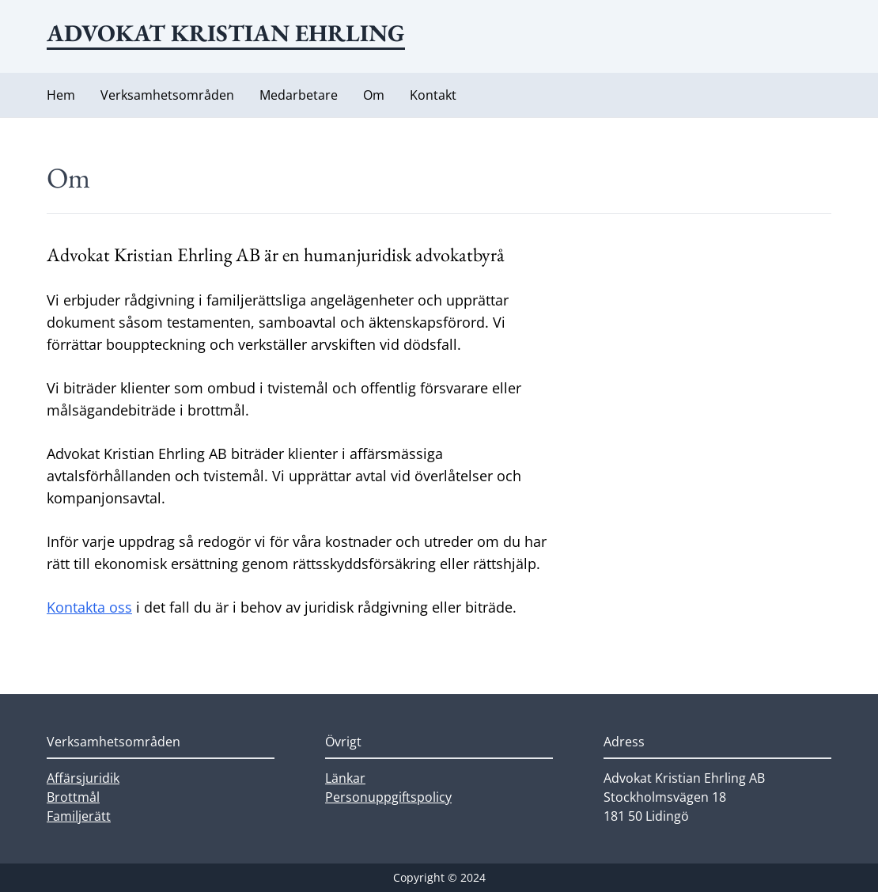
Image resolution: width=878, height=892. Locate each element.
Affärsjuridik (83, 778)
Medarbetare (298, 95)
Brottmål (73, 797)
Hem (61, 95)
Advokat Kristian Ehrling (226, 32)
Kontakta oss (89, 607)
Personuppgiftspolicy (388, 797)
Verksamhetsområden (167, 95)
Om (373, 95)
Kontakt (433, 95)
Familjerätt (79, 816)
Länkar (345, 778)
